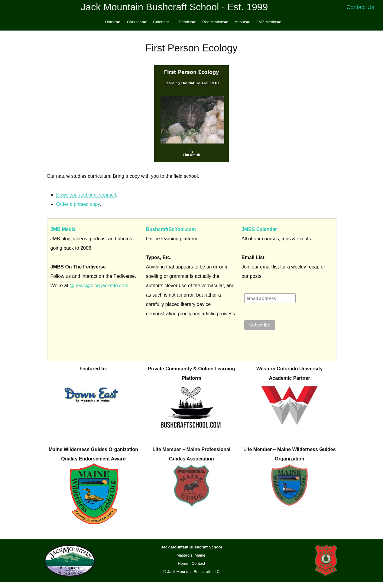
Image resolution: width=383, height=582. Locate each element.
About (240, 22)
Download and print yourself (86, 194)
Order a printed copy (78, 204)
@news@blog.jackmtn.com (99, 285)
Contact (198, 563)
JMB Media (266, 22)
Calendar (161, 22)
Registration (212, 22)
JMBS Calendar (259, 229)
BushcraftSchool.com (171, 229)
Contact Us (360, 7)
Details (185, 22)
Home (110, 22)
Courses (134, 22)
